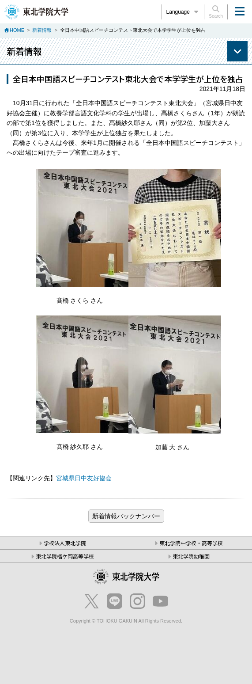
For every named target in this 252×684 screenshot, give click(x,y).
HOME (17, 30)
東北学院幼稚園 (191, 556)
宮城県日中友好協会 (84, 478)
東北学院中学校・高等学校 (191, 543)
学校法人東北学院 (65, 543)
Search (216, 12)
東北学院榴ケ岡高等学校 (65, 556)
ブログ (126, 516)
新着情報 (42, 30)
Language (183, 12)
